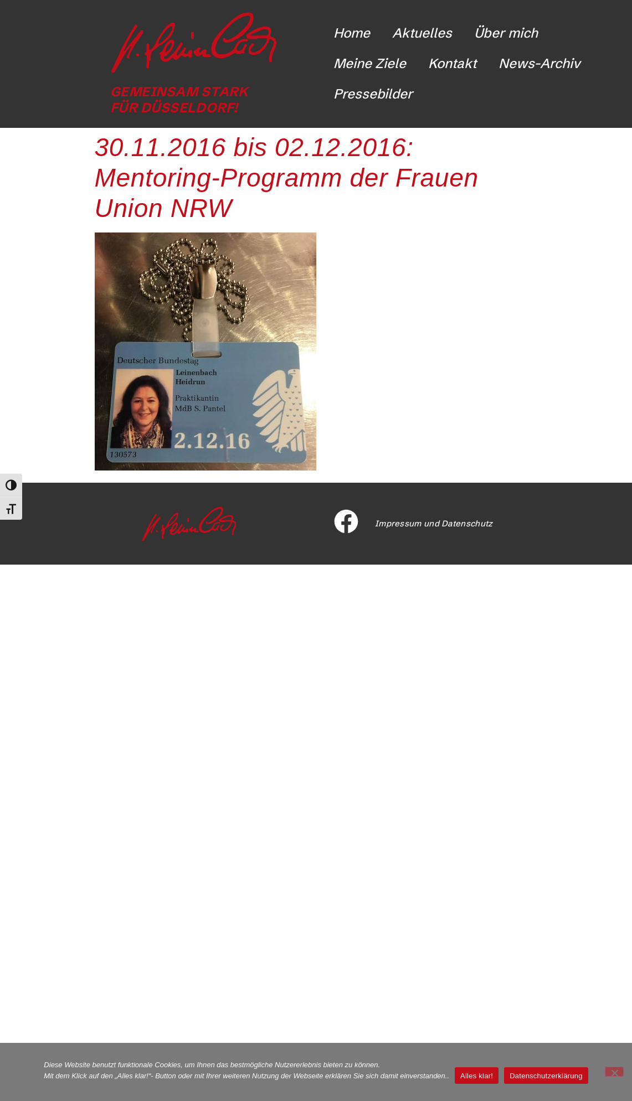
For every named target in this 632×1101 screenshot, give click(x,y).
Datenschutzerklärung (546, 1076)
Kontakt (452, 63)
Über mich (506, 33)
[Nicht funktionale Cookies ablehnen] (614, 1072)
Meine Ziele (369, 63)
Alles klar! (476, 1076)
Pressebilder (373, 94)
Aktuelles (422, 33)
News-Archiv (539, 63)
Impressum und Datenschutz (434, 523)
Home (351, 33)
